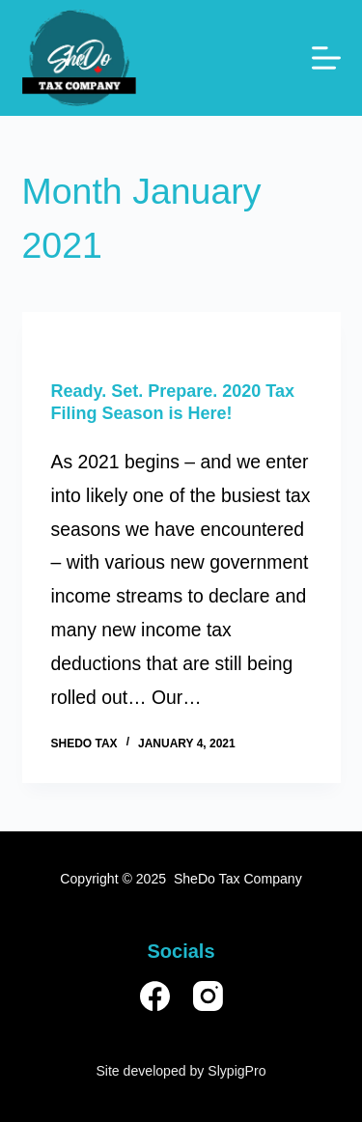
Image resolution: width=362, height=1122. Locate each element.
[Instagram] (208, 996)
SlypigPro (236, 1071)
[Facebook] (155, 996)
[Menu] (326, 57)
